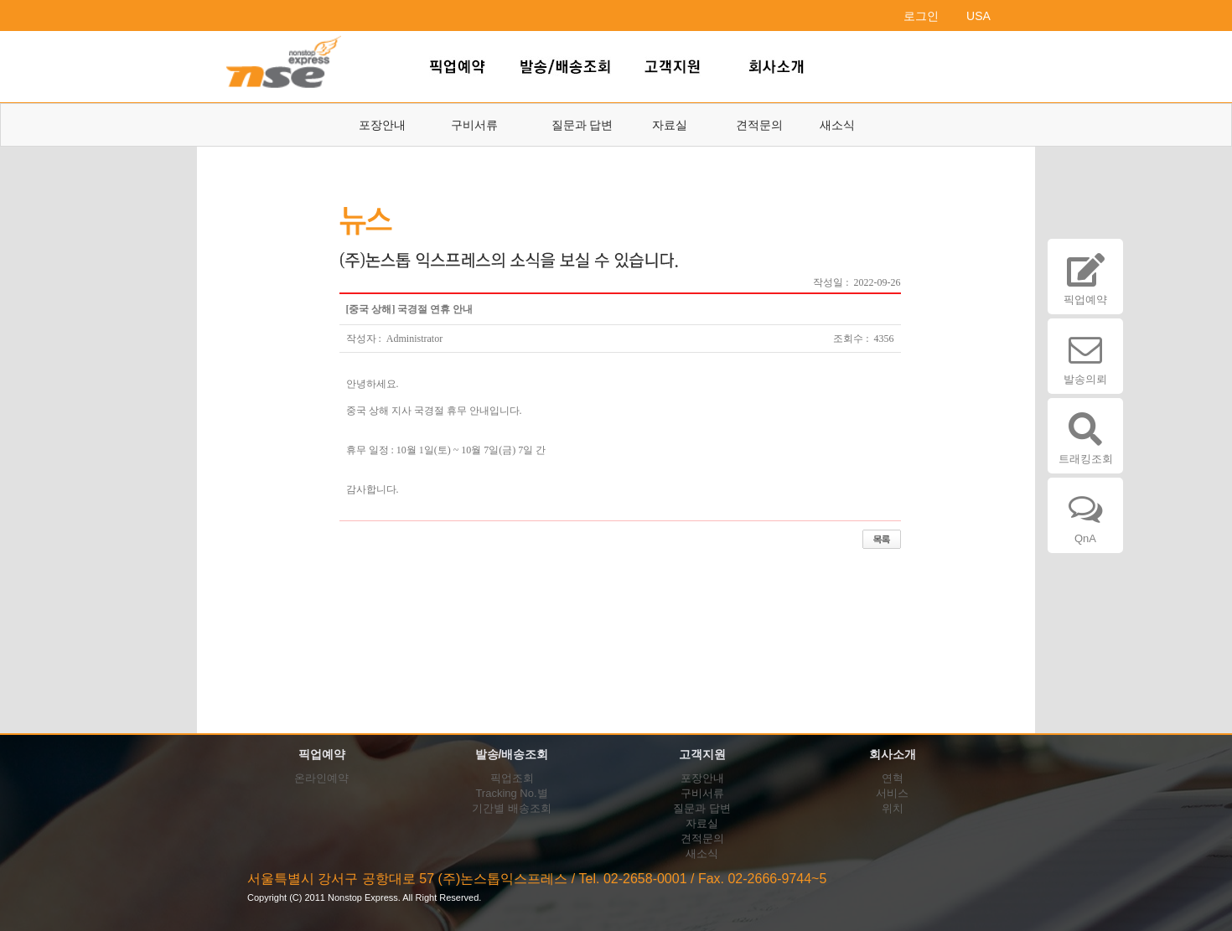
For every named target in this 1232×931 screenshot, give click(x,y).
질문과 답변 (582, 125)
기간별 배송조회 (511, 808)
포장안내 (382, 125)
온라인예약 (321, 778)
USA (978, 16)
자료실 (669, 125)
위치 (892, 808)
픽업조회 (512, 778)
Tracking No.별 (511, 793)
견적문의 (759, 125)
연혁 (892, 778)
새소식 (837, 125)
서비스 (892, 793)
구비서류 (474, 125)
